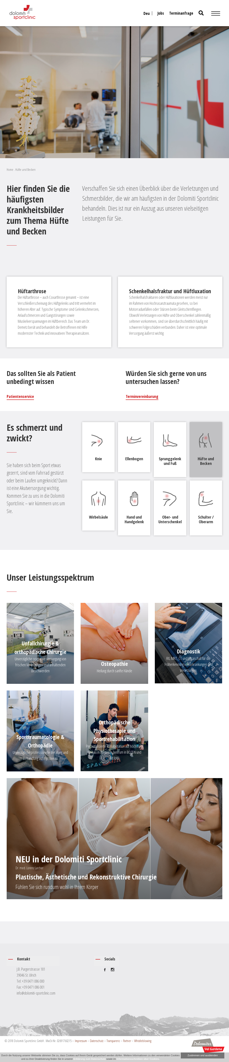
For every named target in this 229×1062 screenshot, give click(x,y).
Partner (127, 1040)
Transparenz (113, 1040)
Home (10, 169)
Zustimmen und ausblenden (203, 1055)
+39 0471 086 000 (33, 980)
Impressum (81, 1040)
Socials (109, 959)
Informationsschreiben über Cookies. (138, 1059)
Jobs (160, 13)
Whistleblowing (142, 1040)
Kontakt (23, 959)
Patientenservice (20, 396)
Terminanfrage (181, 13)
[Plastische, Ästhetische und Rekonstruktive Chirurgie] (114, 838)
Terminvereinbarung (142, 396)
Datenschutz (97, 1040)
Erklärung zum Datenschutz (90, 1059)
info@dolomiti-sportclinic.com (36, 992)
